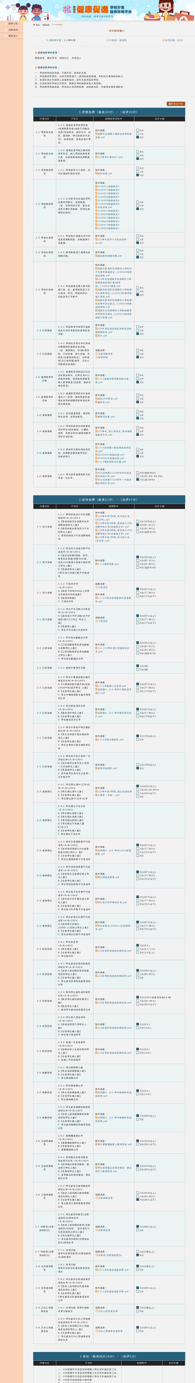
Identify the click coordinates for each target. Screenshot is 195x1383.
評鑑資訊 (11, 29)
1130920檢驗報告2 (107, 214)
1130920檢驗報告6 (107, 200)
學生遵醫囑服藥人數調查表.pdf (113, 1144)
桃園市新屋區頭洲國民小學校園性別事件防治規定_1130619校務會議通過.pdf (113, 303)
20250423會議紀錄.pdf (109, 455)
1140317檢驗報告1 (107, 211)
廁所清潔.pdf (103, 173)
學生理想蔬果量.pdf (107, 877)
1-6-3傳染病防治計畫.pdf (110, 462)
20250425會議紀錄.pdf (109, 458)
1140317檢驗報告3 (107, 225)
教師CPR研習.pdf (106, 399)
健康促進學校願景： (47, 52)
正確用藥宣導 (104, 354)
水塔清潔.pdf (103, 207)
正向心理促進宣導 (106, 1311)
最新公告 (11, 23)
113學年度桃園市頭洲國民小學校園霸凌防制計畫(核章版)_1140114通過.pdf (113, 282)
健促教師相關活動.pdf (108, 256)
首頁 (38, 25)
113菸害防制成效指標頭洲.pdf (113, 951)
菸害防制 (101, 357)
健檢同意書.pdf (105, 416)
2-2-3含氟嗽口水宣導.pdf (110, 686)
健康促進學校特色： (47, 67)
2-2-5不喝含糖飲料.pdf (109, 739)
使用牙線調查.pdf (106, 768)
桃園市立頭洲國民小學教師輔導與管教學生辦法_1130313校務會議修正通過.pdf (113, 314)
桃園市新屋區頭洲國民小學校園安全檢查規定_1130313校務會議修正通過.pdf (113, 293)
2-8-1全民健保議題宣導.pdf (112, 1270)
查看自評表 (176, 104)
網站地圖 (86, 16)
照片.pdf (101, 335)
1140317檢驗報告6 (107, 193)
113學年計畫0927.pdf (109, 157)
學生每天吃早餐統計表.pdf (111, 902)
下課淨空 (101, 587)
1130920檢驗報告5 (107, 197)
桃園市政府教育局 (103, 16)
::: (1, 18)
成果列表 (46, 25)
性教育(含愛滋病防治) (108, 1255)
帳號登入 (11, 35)
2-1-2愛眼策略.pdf (107, 564)
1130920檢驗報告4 (107, 221)
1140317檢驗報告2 (107, 186)
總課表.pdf (102, 402)
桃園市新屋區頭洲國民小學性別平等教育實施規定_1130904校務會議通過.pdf (113, 272)
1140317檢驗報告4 (107, 190)
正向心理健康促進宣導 (109, 1331)
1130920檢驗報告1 (107, 228)
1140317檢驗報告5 (107, 218)
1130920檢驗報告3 (107, 204)
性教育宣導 (103, 1230)
